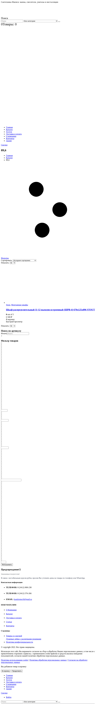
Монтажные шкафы (19, 305)
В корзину (6, 671)
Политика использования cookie (14, 660)
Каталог (9, 129)
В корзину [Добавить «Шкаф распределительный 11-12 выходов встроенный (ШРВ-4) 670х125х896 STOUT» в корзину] (10, 319)
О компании (11, 136)
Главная (9, 127)
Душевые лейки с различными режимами (23, 639)
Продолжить (17, 671)
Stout (8, 305)
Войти (8, 697)
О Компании (11, 610)
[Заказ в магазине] (24, 260)
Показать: (5, 263)
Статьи (9, 622)
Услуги (9, 132)
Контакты (10, 138)
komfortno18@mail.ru (23, 599)
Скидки (4, 145)
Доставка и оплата (14, 134)
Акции (9, 141)
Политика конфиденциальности (19, 642)
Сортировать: (7, 260)
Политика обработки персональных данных (48, 660)
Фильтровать (7, 565)
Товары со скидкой (14, 636)
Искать (4, 333)
